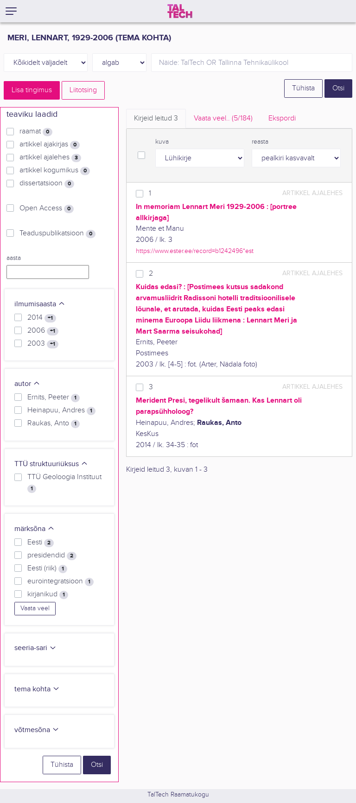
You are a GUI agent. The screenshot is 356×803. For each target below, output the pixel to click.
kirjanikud (47, 594)
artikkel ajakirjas (49, 144)
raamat (35, 131)
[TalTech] (180, 11)
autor (27, 383)
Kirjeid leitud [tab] (156, 118)
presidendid (51, 555)
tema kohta (37, 689)
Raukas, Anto (53, 423)
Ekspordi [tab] (282, 118)
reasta (260, 141)
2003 (42, 343)
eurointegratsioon (60, 581)
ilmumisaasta (39, 304)
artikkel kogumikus (54, 170)
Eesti (40, 542)
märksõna (34, 529)
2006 (42, 330)
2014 (41, 317)
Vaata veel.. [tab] (223, 118)
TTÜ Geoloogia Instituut (64, 483)
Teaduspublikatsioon (57, 233)
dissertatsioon (46, 183)
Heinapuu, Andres (61, 410)
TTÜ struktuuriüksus (51, 464)
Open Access (46, 208)
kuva (162, 141)
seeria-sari (35, 648)
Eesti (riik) (47, 568)
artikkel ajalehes (50, 157)
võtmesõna (36, 730)
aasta (13, 258)
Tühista (303, 88)
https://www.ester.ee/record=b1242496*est (195, 251)
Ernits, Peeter (53, 397)
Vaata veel (35, 608)
